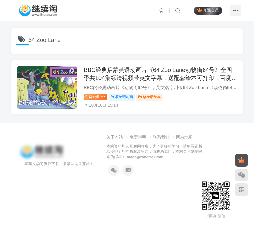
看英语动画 (123, 97)
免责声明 (138, 137)
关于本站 (114, 137)
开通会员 (207, 10)
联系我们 (161, 137)
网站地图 (184, 137)
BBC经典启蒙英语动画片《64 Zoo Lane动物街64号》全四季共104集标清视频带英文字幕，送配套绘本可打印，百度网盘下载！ (159, 78)
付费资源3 (96, 97)
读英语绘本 (150, 97)
